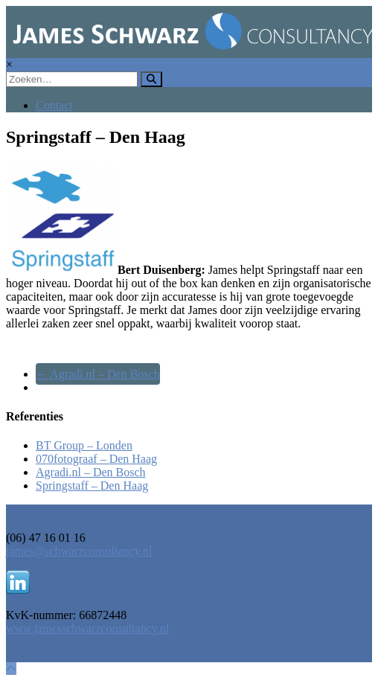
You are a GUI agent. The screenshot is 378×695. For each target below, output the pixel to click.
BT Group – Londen (84, 445)
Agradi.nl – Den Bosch (98, 374)
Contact (54, 105)
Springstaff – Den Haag (92, 485)
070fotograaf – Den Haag (96, 458)
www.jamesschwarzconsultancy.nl (87, 628)
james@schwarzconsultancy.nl (79, 551)
